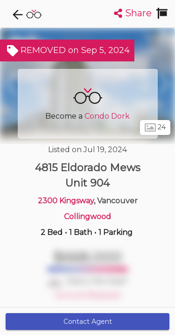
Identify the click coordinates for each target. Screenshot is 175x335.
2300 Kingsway (66, 200)
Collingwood (87, 216)
